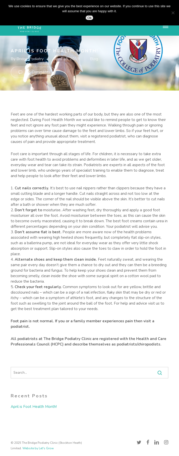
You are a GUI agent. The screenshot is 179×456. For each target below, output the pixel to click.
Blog (94, 59)
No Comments (33, 72)
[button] (165, 25)
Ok (89, 18)
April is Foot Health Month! (34, 406)
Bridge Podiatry (30, 59)
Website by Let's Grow (38, 448)
